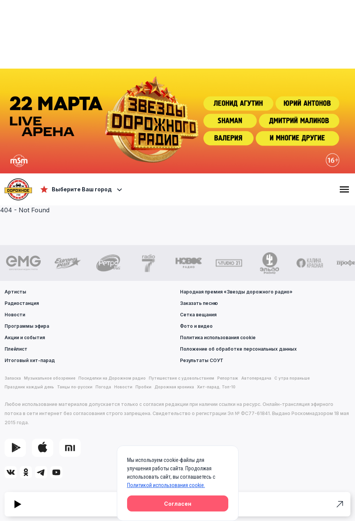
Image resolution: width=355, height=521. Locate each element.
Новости (15, 314)
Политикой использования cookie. (166, 485)
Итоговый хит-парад (30, 360)
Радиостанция (22, 303)
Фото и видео (196, 326)
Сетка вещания (198, 314)
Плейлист (16, 349)
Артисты (15, 292)
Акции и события (25, 337)
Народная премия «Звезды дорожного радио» (236, 292)
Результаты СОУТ (201, 360)
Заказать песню (199, 303)
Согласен (177, 503)
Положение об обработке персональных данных (238, 349)
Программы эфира (27, 326)
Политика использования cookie (218, 337)
